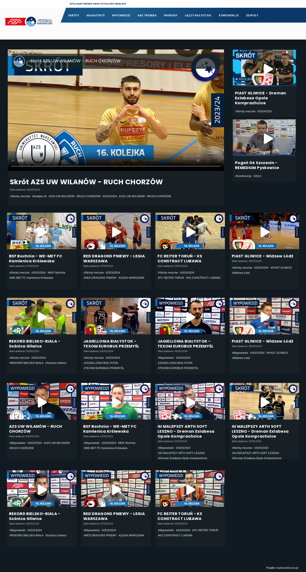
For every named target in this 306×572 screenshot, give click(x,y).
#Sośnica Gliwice (55, 362)
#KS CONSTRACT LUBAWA (203, 277)
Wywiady (171, 15)
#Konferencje (243, 176)
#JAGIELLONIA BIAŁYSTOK (101, 362)
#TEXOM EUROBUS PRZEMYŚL (104, 368)
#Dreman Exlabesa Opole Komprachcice (182, 458)
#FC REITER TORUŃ (171, 277)
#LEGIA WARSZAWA (131, 277)
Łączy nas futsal (198, 15)
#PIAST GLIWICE (281, 267)
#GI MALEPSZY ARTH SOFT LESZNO (181, 453)
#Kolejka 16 (39, 196)
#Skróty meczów (20, 196)
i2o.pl (294, 568)
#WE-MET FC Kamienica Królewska (31, 277)
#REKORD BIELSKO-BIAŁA (26, 362)
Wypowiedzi (121, 15)
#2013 (257, 176)
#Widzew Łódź (241, 272)
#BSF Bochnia (56, 272)
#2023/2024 (110, 196)
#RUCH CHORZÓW (88, 196)
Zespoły (252, 15)
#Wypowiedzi (166, 357)
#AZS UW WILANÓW (62, 196)
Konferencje (229, 15)
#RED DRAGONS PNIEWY (100, 277)
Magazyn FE (96, 15)
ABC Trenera (147, 15)
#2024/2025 (264, 111)
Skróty (73, 15)
